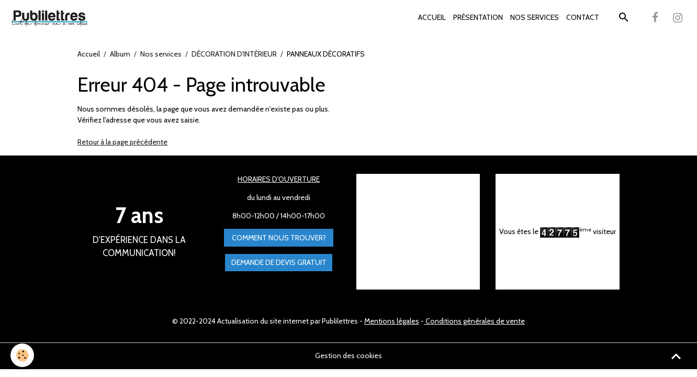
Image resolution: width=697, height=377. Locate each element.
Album (120, 54)
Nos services (161, 54)
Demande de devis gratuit (279, 262)
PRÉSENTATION (478, 17)
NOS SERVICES (534, 17)
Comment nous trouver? (279, 237)
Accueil (88, 54)
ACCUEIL (432, 17)
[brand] (51, 17)
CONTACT (582, 17)
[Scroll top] (676, 356)
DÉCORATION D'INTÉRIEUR (234, 54)
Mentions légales (391, 321)
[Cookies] (22, 355)
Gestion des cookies (348, 355)
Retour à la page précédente (122, 142)
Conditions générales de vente (474, 321)
